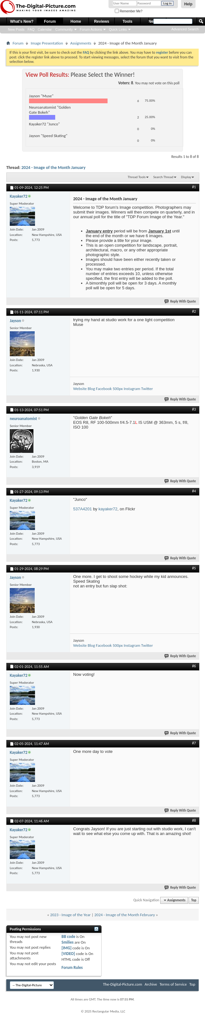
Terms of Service (173, 984)
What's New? (21, 21)
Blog (91, 388)
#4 (194, 491)
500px (118, 388)
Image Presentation (47, 43)
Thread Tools (137, 177)
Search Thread (163, 177)
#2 (194, 311)
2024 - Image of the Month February (124, 914)
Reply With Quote (180, 301)
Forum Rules (72, 967)
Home (76, 21)
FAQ (31, 29)
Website (80, 388)
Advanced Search (185, 29)
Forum (50, 21)
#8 (194, 820)
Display (186, 177)
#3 (194, 409)
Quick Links (118, 29)
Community (64, 29)
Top (193, 900)
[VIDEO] (68, 953)
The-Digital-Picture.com (122, 984)
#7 (194, 743)
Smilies (67, 942)
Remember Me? (128, 11)
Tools (127, 21)
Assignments (80, 43)
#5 (194, 568)
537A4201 (82, 509)
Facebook (104, 388)
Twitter (147, 388)
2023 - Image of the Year (70, 914)
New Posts (16, 29)
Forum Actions (91, 29)
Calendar (45, 29)
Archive (151, 984)
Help (188, 4)
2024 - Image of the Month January (53, 167)
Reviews (101, 21)
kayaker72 (107, 509)
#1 (194, 187)
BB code (68, 936)
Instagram (132, 388)
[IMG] (67, 948)
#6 (194, 666)
